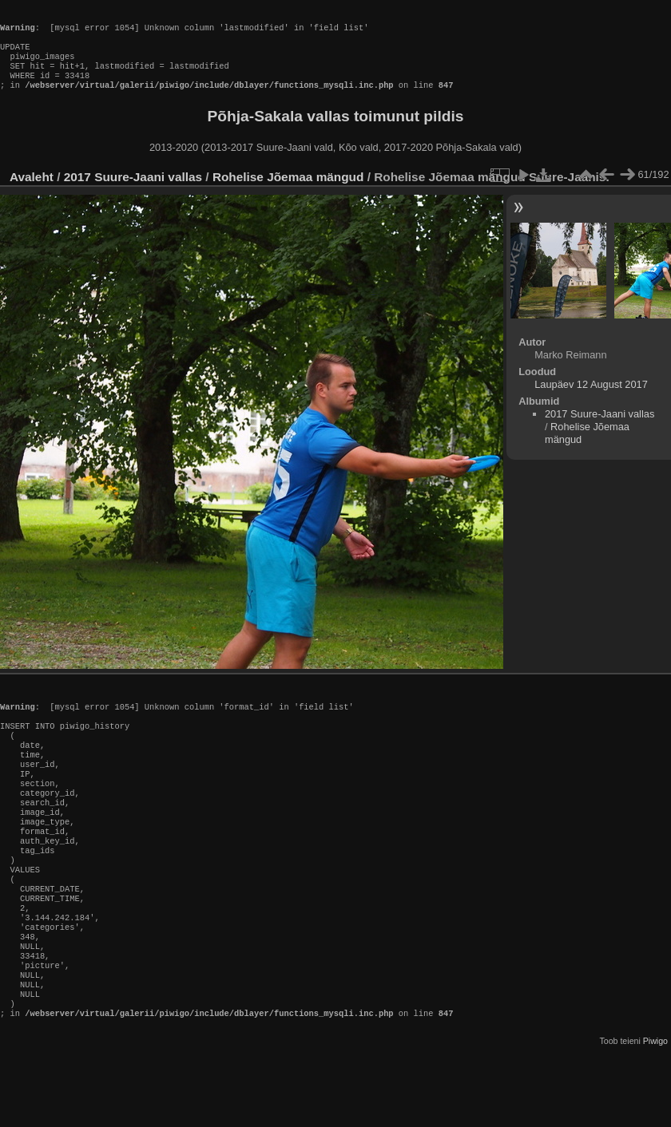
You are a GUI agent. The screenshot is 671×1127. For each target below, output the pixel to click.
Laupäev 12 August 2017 (591, 400)
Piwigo (655, 1114)
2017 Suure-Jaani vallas (133, 193)
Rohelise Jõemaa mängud (288, 193)
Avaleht (32, 193)
